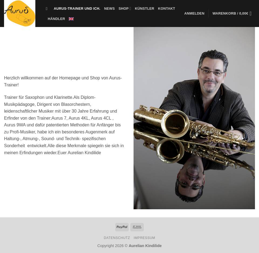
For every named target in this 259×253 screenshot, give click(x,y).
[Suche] (48, 9)
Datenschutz (117, 238)
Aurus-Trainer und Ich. (77, 8)
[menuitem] (71, 19)
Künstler (144, 8)
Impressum (144, 238)
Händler (56, 19)
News (109, 8)
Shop (124, 8)
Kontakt (166, 8)
